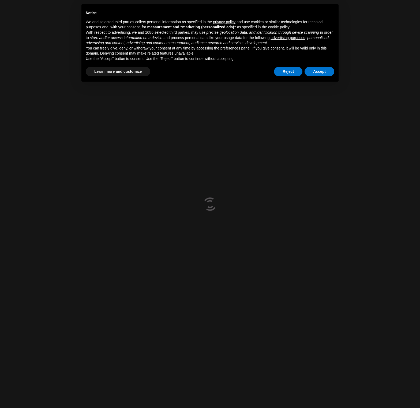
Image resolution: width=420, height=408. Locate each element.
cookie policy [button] (278, 27)
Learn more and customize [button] (118, 71)
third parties (179, 32)
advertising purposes (288, 38)
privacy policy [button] (224, 22)
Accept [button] (319, 71)
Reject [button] (288, 71)
